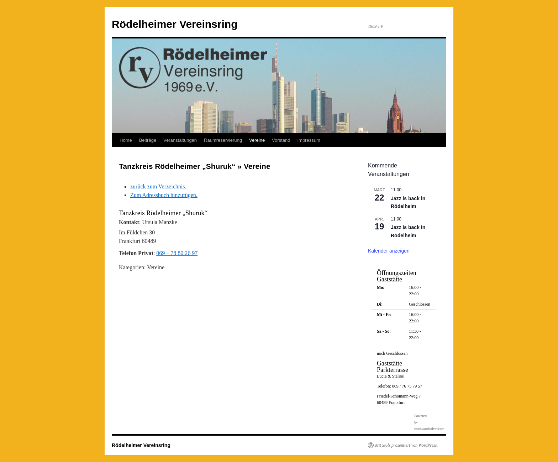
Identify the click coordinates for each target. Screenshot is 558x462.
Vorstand (281, 140)
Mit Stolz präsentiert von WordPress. (406, 445)
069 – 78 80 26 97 (177, 253)
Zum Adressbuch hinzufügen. (164, 195)
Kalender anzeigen (389, 251)
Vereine (257, 140)
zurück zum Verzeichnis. (158, 186)
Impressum (308, 140)
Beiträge (147, 140)
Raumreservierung (223, 140)
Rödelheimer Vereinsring (174, 24)
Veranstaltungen (180, 140)
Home (126, 140)
